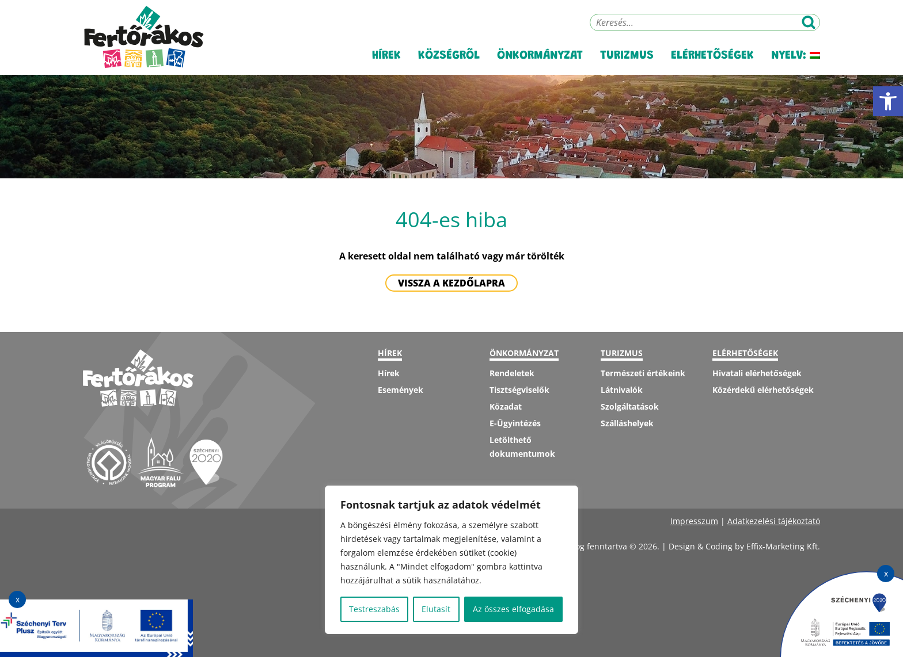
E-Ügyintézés (515, 423)
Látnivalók (622, 389)
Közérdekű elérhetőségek (763, 389)
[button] (888, 101)
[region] (451, 560)
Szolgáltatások (630, 406)
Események (400, 389)
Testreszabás (374, 608)
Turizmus (627, 57)
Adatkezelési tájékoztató (773, 520)
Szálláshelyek (627, 423)
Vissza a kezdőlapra (451, 283)
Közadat (506, 406)
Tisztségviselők (519, 389)
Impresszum (694, 520)
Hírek (386, 57)
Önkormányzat (540, 57)
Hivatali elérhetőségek (757, 373)
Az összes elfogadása (513, 608)
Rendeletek (512, 373)
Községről (449, 57)
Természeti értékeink (643, 373)
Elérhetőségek (712, 57)
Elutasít (436, 608)
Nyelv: (795, 57)
